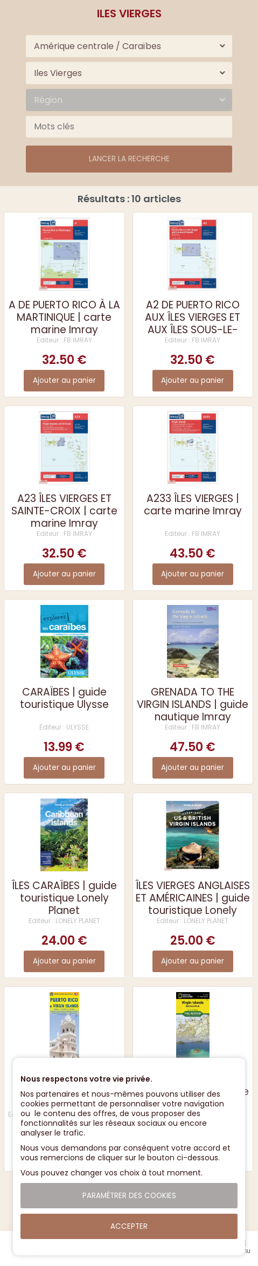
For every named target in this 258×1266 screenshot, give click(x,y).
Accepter (129, 1226)
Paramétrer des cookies (129, 1196)
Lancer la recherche (129, 159)
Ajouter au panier (64, 380)
